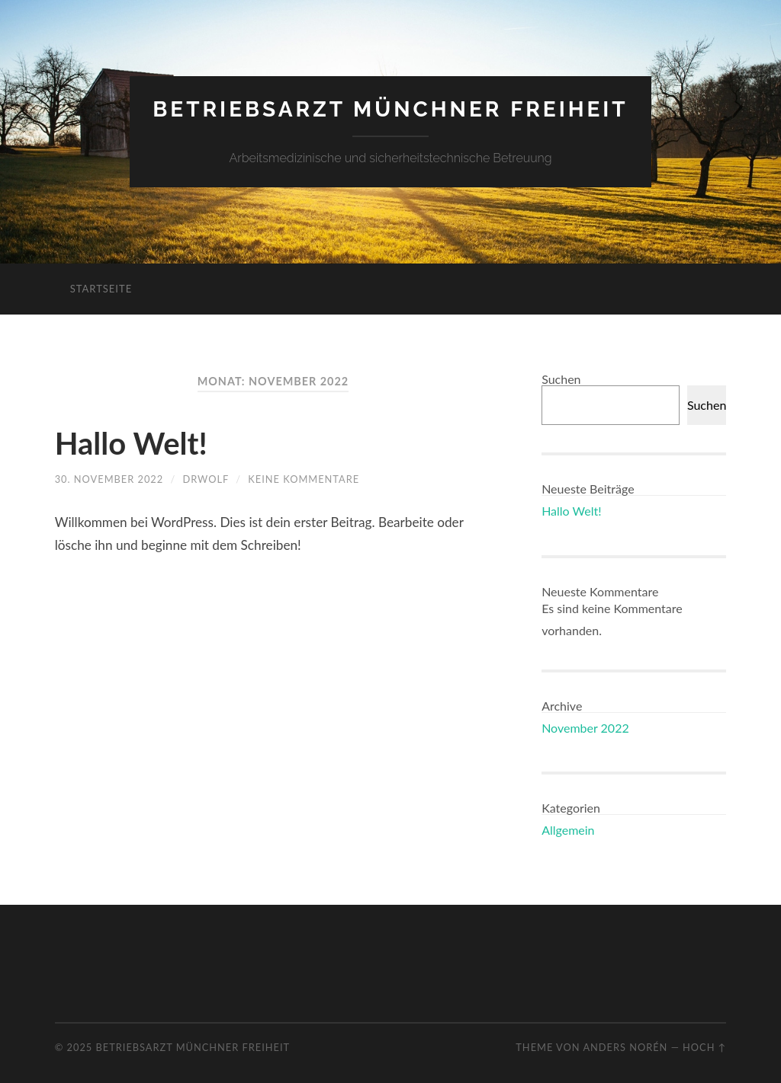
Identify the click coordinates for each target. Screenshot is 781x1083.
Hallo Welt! (131, 443)
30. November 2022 (109, 479)
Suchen (561, 379)
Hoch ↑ (704, 1047)
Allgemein (568, 830)
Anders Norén (625, 1047)
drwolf (206, 479)
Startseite (101, 289)
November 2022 (585, 727)
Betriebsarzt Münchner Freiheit (390, 109)
